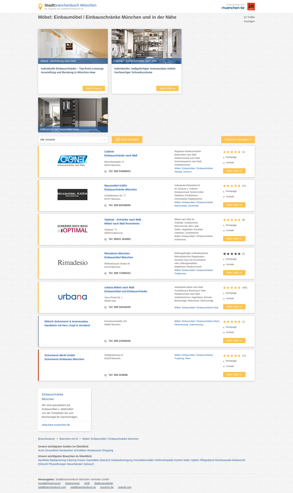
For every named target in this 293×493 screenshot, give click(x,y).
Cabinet (139, 154)
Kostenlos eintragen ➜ (238, 139)
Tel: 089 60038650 (119, 205)
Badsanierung (58, 460)
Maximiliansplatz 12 (139, 164)
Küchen (178, 460)
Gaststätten (93, 460)
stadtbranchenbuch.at (83, 487)
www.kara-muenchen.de (56, 424)
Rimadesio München (139, 255)
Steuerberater (75, 464)
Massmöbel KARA (139, 188)
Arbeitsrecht (238, 460)
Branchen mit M (68, 438)
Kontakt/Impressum (49, 483)
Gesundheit (51, 450)
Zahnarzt (89, 464)
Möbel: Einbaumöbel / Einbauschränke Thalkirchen (194, 272)
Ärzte (41, 450)
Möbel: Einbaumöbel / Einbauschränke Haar (196, 307)
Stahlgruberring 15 (139, 357)
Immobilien (80, 450)
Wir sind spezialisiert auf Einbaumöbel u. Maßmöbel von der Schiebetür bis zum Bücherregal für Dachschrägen (59, 411)
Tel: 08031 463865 (119, 239)
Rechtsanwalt (223, 460)
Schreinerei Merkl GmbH (72, 357)
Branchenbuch (46, 438)
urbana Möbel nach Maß (139, 289)
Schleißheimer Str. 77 (139, 197)
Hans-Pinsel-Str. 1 (139, 299)
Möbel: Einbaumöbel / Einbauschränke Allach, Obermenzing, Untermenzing (197, 323)
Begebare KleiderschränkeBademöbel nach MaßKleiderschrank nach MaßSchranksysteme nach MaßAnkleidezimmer (188, 158)
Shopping (107, 450)
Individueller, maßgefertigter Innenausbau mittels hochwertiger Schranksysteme (144, 70)
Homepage (231, 157)
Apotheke (43, 460)
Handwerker (66, 450)
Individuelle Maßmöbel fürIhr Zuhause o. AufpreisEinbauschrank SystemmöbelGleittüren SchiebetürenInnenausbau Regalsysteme (189, 192)
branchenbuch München (70, 5)
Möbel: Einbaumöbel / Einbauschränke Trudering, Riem (194, 357)
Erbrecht (43, 464)
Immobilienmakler (143, 460)
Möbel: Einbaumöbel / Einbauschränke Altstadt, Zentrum (194, 170)
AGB (87, 483)
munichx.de (107, 487)
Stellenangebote (103, 483)
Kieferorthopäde (164, 460)
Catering (72, 460)
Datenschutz (72, 483)
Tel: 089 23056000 (119, 340)
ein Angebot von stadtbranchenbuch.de (63, 8)
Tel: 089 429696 (118, 374)
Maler (186, 460)
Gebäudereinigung (122, 460)
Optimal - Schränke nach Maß (139, 222)
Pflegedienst (207, 460)
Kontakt (230, 162)
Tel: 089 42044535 (119, 307)
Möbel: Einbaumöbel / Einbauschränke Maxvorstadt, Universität (194, 204)
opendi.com (124, 487)
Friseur (81, 460)
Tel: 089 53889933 (119, 171)
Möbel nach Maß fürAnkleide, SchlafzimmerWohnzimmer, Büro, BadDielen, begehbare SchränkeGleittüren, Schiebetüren (189, 226)
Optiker (195, 460)
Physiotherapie (57, 464)
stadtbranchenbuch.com (52, 487)
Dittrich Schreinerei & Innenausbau (72, 323)
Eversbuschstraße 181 (139, 323)
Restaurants (94, 450)
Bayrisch (105, 460)
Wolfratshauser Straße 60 (139, 265)
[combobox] (40, 140)
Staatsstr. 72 (139, 231)
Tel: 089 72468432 (119, 273)
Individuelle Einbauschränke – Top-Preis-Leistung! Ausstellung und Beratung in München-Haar (72, 70)
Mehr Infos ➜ (93, 88)
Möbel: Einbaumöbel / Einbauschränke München (110, 438)
